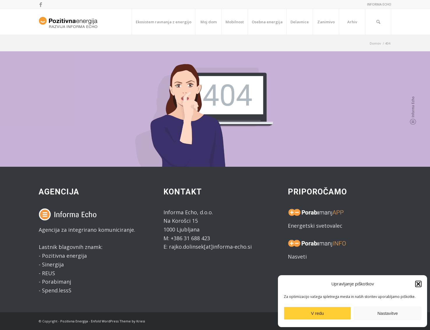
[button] (418, 284)
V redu (317, 313)
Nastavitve (387, 313)
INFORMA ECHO (379, 4)
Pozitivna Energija (74, 321)
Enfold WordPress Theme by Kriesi (118, 321)
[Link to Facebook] (40, 4)
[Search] (378, 22)
